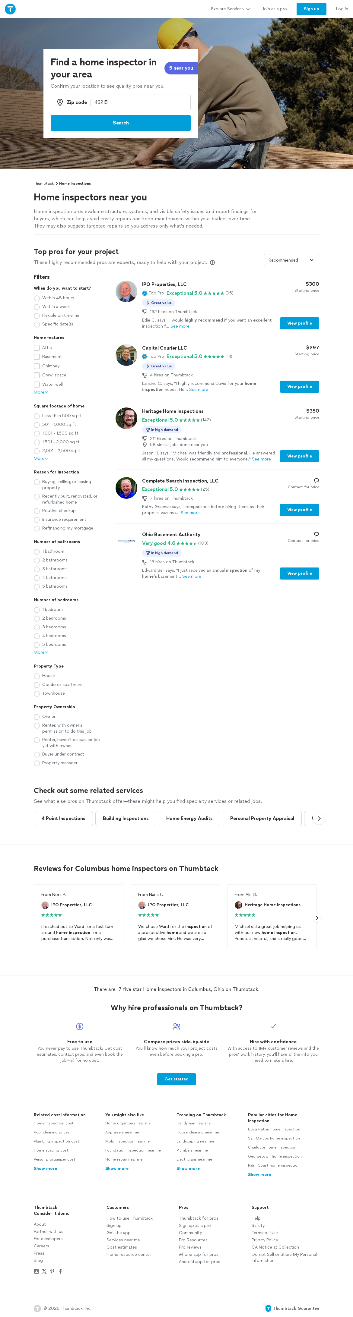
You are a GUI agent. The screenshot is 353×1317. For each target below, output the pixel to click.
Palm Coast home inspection (274, 1165)
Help (256, 1218)
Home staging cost (51, 1150)
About (40, 1224)
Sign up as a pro (195, 1225)
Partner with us (48, 1231)
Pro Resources (193, 1240)
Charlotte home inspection (272, 1147)
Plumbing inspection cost (56, 1141)
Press (39, 1253)
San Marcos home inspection (274, 1138)
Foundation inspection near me (133, 1150)
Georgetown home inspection (275, 1156)
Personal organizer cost (54, 1159)
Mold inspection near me (127, 1141)
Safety (258, 1225)
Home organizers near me (128, 1123)
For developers (48, 1238)
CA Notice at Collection (275, 1247)
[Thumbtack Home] (10, 9)
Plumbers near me (192, 1150)
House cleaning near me (197, 1132)
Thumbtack (44, 183)
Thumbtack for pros (198, 1218)
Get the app (119, 1232)
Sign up (114, 1225)
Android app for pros (199, 1261)
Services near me (123, 1240)
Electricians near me (194, 1159)
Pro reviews (190, 1247)
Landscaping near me (195, 1141)
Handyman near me (193, 1123)
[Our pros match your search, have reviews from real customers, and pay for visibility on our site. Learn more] (212, 262)
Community (190, 1232)
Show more (45, 1168)
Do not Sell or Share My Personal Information (284, 1257)
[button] (153, 293)
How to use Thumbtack (130, 1218)
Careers (41, 1246)
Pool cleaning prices (51, 1132)
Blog (38, 1260)
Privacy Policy (265, 1240)
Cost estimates (122, 1247)
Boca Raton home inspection (274, 1129)
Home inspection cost (54, 1123)
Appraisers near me (122, 1132)
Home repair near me (123, 1159)
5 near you (181, 68)
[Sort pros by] (291, 260)
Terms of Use (265, 1232)
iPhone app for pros (198, 1254)
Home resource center (129, 1254)
